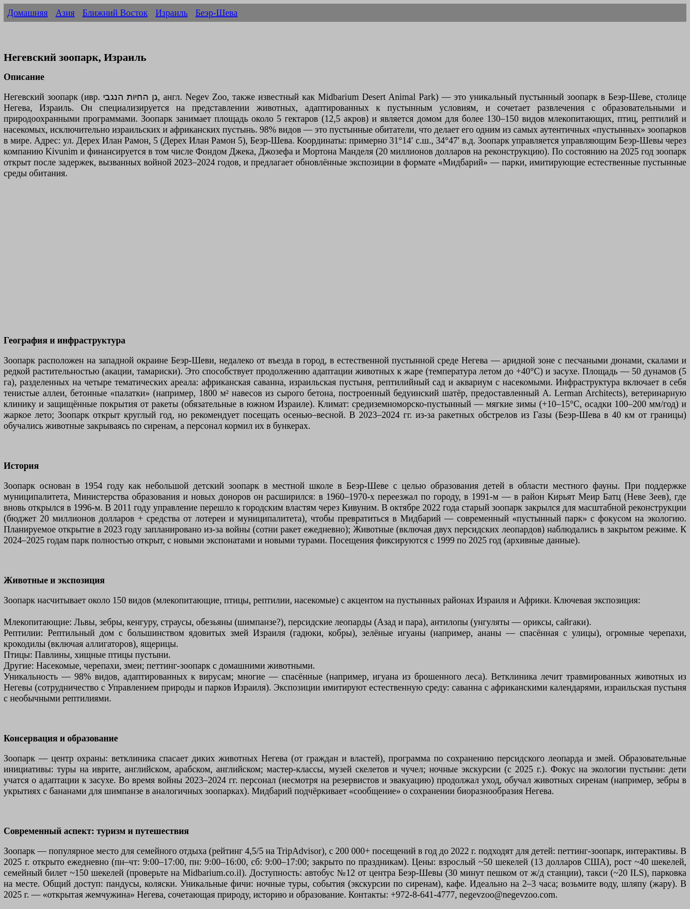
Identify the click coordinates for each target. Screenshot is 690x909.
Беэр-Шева (216, 13)
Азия (64, 13)
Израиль (171, 13)
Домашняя (27, 13)
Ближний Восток (115, 13)
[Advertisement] (276, 262)
